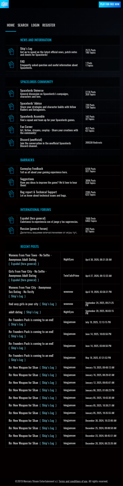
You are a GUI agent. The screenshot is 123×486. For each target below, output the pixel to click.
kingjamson (70, 322)
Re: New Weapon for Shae (23, 367)
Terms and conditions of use (73, 481)
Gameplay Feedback (31, 168)
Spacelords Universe (32, 90)
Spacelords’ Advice (31, 103)
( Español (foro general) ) (24, 264)
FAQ (22, 61)
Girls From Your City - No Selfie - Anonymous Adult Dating (28, 274)
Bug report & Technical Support (38, 192)
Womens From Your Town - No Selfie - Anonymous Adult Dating (30, 257)
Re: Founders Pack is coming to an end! (31, 320)
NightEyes (69, 259)
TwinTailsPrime (71, 276)
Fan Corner (26, 127)
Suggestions (27, 179)
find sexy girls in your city (23, 304)
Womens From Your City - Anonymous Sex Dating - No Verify (30, 290)
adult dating (15, 312)
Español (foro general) (32, 218)
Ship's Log (26, 48)
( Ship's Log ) (17, 296)
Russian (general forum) (34, 228)
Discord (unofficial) (31, 139)
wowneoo (68, 292)
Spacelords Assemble (32, 116)
